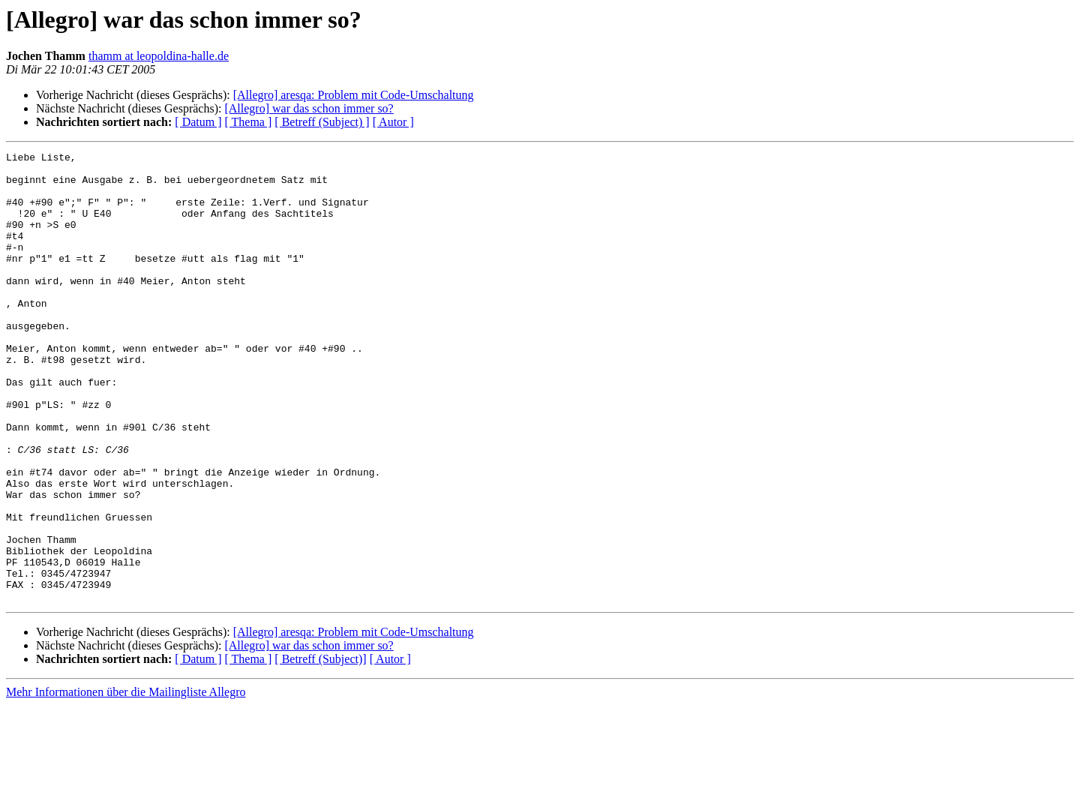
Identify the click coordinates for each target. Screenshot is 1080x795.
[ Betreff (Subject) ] (321, 122)
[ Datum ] (198, 122)
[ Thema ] (248, 122)
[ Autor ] (393, 122)
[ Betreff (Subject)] (320, 748)
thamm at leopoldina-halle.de (158, 56)
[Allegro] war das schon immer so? (308, 108)
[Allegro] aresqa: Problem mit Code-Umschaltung (353, 94)
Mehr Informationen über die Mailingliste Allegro (125, 782)
